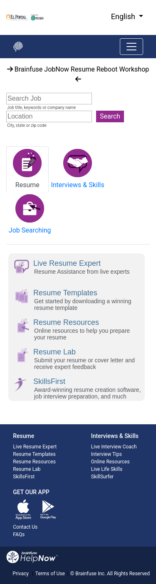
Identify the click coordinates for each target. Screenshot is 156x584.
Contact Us (25, 527)
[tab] (27, 169)
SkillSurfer (102, 477)
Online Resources (110, 462)
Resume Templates (34, 454)
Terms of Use (50, 574)
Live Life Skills (106, 469)
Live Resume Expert (35, 447)
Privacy (20, 574)
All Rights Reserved (128, 574)
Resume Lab (26, 469)
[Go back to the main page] (18, 47)
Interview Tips (106, 454)
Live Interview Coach (114, 447)
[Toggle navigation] (131, 46)
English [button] (124, 16)
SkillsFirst (24, 477)
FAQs (19, 534)
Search (110, 116)
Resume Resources (34, 462)
